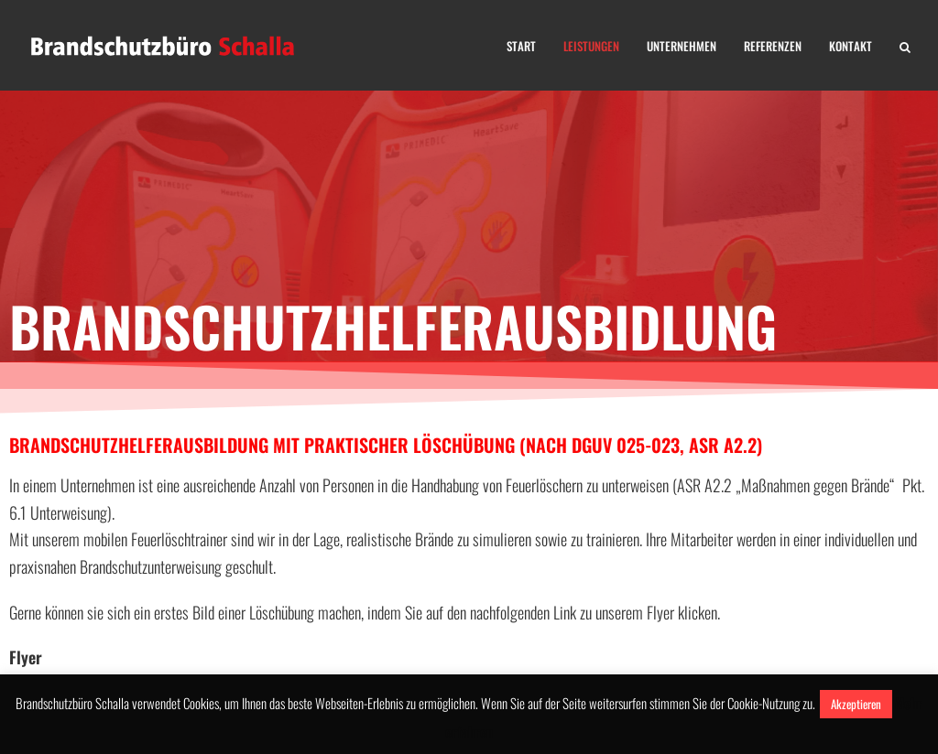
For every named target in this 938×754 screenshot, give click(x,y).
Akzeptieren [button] (856, 704)
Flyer (25, 657)
